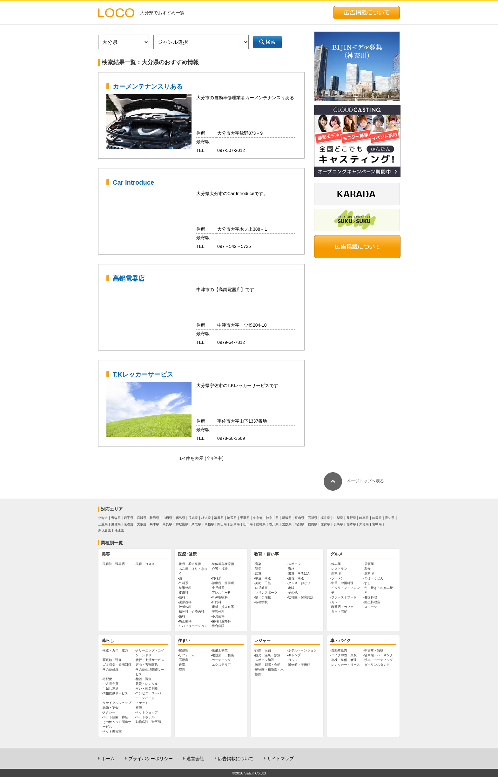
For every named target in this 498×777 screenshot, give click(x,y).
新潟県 (287, 518)
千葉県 (245, 518)
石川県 (312, 518)
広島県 (235, 524)
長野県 (351, 518)
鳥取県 (196, 524)
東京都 (257, 518)
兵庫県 (154, 524)
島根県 (209, 524)
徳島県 (261, 524)
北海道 (103, 518)
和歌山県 (182, 524)
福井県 (325, 518)
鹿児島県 (104, 530)
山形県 (167, 518)
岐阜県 (364, 518)
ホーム (108, 758)
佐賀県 (325, 524)
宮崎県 (377, 524)
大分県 (364, 524)
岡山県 (222, 524)
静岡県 (377, 518)
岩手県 (128, 518)
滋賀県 (116, 524)
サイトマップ (280, 758)
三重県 (103, 524)
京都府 (128, 524)
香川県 (274, 524)
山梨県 (338, 518)
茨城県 (193, 518)
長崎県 (338, 524)
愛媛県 (287, 524)
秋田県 (154, 518)
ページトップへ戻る (354, 481)
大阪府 (141, 524)
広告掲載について (235, 758)
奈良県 (167, 524)
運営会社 (195, 758)
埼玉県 (232, 518)
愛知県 (389, 518)
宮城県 (141, 518)
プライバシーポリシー (150, 758)
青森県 (116, 518)
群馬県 (219, 518)
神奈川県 (272, 518)
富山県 (299, 518)
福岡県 (312, 524)
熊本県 (351, 524)
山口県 (248, 524)
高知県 (299, 524)
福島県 (180, 518)
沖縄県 (119, 530)
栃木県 (206, 518)
